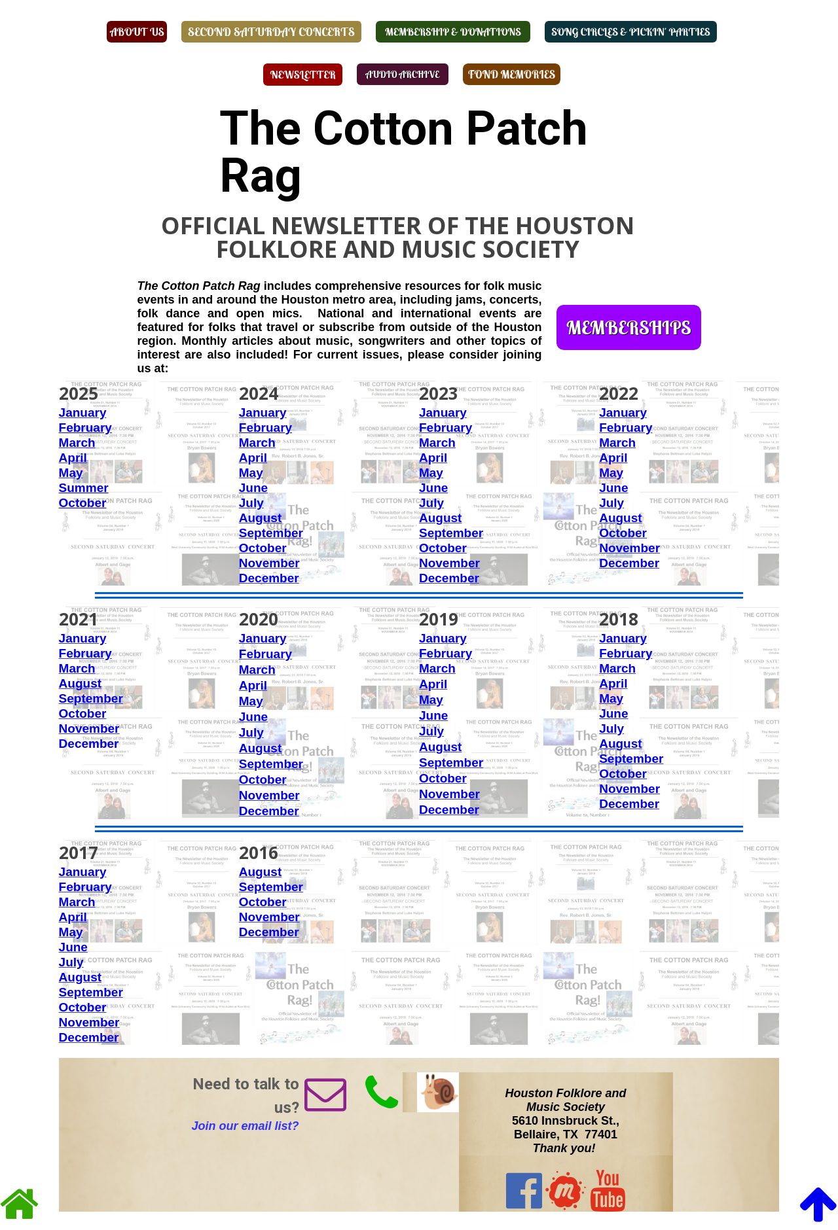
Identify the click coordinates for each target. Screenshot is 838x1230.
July (251, 503)
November (269, 563)
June (253, 488)
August (260, 518)
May (71, 473)
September (271, 533)
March (77, 442)
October (263, 548)
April (73, 458)
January (83, 412)
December (269, 578)
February (445, 427)
